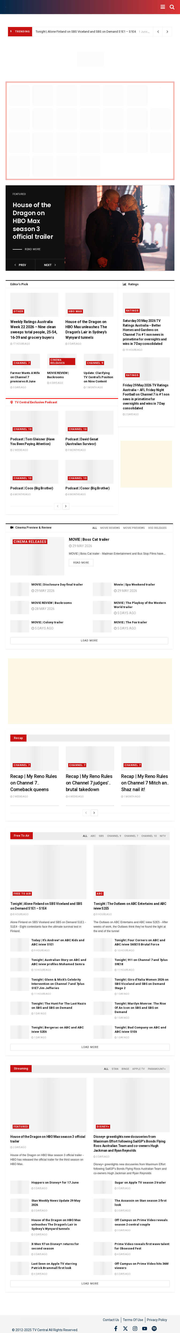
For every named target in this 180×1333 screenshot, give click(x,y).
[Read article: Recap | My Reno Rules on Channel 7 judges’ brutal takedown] (90, 758)
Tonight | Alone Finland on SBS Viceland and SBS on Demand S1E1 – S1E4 (86, 31)
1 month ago (93, 387)
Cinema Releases (57, 361)
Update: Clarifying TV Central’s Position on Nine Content (98, 377)
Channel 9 (95, 363)
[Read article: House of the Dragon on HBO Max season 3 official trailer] (119, 228)
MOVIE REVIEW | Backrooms (51, 602)
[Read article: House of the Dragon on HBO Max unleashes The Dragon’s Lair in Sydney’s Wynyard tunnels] (89, 305)
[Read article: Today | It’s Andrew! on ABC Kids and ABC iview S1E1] (19, 943)
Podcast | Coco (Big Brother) (31, 488)
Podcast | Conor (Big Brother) (87, 488)
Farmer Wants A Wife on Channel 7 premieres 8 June (25, 377)
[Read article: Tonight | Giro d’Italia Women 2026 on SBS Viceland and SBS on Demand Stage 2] (103, 982)
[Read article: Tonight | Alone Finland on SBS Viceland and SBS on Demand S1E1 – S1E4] (48, 870)
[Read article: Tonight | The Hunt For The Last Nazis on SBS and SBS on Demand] (19, 1006)
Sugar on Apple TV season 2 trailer (140, 1180)
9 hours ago (103, 912)
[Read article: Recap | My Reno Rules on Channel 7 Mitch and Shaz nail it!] (145, 758)
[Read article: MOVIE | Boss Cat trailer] (37, 555)
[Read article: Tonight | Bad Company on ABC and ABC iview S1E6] (103, 1030)
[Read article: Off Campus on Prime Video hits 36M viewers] (103, 1266)
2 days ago (131, 414)
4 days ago (55, 383)
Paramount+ (157, 1066)
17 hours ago (20, 344)
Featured (19, 194)
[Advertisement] (146, 464)
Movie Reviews (110, 527)
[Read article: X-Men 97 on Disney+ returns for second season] (19, 1246)
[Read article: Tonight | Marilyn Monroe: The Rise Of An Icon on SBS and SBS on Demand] (103, 1006)
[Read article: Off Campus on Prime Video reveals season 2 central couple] (103, 1222)
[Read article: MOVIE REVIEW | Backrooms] (19, 606)
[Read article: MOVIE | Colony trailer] (19, 626)
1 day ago (122, 992)
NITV (163, 834)
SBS (101, 834)
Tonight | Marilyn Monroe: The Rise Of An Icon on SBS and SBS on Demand (140, 1006)
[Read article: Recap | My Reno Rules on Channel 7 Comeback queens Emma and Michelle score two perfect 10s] (34, 758)
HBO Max (75, 311)
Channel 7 (22, 363)
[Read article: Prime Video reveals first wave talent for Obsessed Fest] (103, 1246)
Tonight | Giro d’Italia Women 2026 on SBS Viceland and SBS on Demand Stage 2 (142, 982)
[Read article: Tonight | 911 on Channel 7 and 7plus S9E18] (103, 963)
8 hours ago (19, 912)
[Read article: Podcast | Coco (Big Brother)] (34, 472)
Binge (125, 1066)
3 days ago (73, 344)
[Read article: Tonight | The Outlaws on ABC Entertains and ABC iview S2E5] (132, 870)
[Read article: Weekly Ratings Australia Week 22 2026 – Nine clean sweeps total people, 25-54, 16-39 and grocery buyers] (34, 305)
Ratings (132, 310)
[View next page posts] (65, 506)
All (95, 527)
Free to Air (22, 892)
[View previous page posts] (57, 506)
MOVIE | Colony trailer (47, 621)
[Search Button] (172, 7)
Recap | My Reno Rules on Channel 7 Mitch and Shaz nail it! (145, 782)
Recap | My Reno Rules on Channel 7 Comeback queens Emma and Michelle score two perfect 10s (33, 788)
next (50, 265)
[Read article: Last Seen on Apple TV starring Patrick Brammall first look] (19, 1266)
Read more (33, 249)
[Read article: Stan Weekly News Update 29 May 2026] (19, 1202)
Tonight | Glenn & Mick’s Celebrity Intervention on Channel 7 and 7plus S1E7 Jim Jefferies (57, 982)
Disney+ (103, 1124)
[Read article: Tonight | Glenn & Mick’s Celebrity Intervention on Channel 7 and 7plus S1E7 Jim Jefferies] (19, 982)
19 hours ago (132, 350)
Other (18, 311)
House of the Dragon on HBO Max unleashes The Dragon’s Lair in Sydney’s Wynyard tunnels (56, 1222)
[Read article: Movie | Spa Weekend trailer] (102, 588)
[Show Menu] (163, 7)
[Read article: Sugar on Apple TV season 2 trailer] (103, 1184)
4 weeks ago (75, 795)
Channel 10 (22, 429)
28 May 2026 (43, 608)
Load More (89, 639)
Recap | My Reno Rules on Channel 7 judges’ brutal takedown (89, 782)
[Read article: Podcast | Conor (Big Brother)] (89, 472)
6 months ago (20, 494)
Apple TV (138, 1066)
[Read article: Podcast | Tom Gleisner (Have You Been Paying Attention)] (34, 423)
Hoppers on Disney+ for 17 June (55, 1180)
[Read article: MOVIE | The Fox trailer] (102, 626)
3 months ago (75, 450)
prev (20, 265)
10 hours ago (124, 949)
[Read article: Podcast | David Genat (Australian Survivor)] (89, 423)
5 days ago (42, 627)
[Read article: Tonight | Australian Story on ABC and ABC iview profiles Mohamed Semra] (19, 963)
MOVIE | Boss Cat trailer (89, 538)
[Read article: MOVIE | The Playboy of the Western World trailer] (102, 606)
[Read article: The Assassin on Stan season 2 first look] (103, 1202)
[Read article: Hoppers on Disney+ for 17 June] (19, 1184)
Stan (115, 1066)
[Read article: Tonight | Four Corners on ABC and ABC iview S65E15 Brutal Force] (103, 943)
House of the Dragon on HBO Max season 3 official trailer (33, 221)
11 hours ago (124, 968)
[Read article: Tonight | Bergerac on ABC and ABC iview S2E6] (19, 1030)
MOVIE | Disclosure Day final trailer (57, 584)
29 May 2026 (80, 545)
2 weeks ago (19, 450)
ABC (93, 834)
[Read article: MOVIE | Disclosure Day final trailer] (19, 588)
